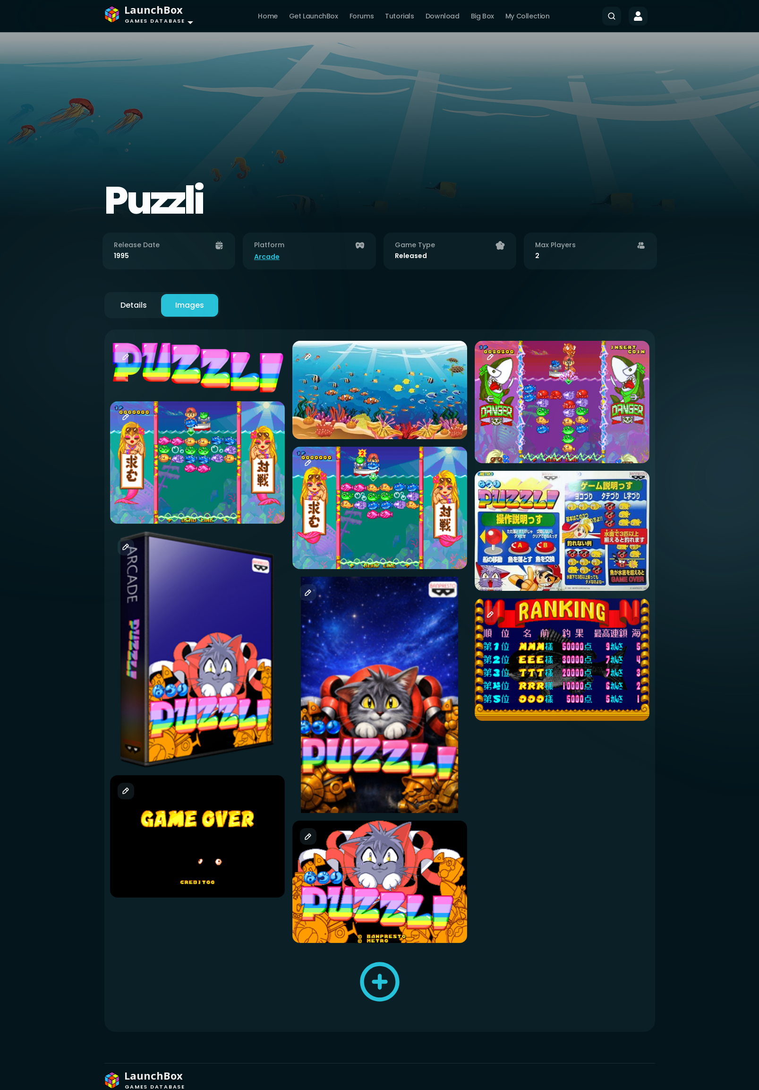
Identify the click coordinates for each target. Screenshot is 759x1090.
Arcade (267, 256)
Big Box (482, 16)
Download (443, 16)
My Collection (527, 16)
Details (133, 305)
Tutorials (399, 16)
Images (189, 305)
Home (267, 16)
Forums (362, 16)
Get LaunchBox (313, 16)
